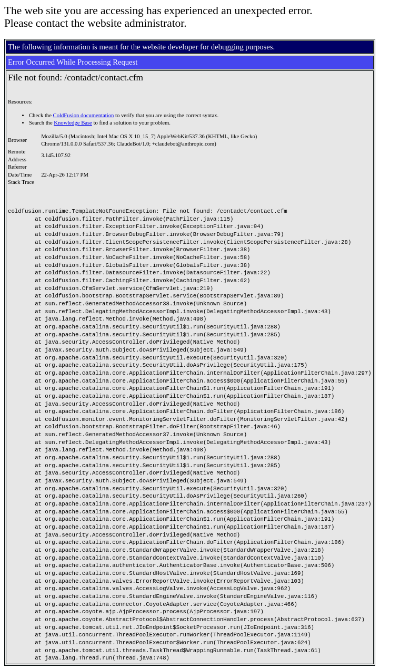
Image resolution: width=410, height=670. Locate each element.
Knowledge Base (73, 123)
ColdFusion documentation (83, 115)
